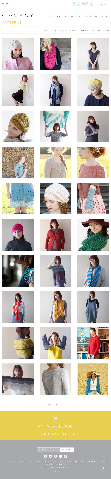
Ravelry (87, 4)
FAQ (54, 462)
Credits (55, 471)
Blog (30, 462)
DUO (59, 17)
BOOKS (72, 30)
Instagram (91, 4)
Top (103, 469)
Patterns (68, 17)
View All (48, 30)
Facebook (74, 4)
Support (104, 17)
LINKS (69, 462)
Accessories (61, 30)
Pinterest (83, 4)
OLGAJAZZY (17, 15)
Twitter (78, 4)
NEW (92, 30)
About (51, 17)
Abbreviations (9, 462)
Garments (83, 30)
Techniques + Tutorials (97, 462)
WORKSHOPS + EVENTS (86, 17)
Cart (98, 4)
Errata (46, 462)
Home (61, 462)
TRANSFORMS (103, 30)
